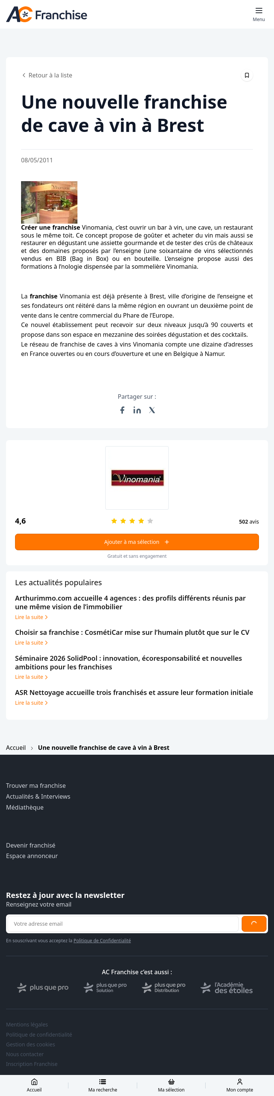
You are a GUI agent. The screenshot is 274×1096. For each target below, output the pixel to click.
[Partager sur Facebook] (122, 410)
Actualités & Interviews (38, 797)
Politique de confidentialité (39, 1034)
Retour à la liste (46, 75)
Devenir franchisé (30, 845)
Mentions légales (27, 1024)
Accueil (16, 747)
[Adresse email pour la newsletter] (123, 924)
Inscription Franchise (32, 1064)
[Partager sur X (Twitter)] (152, 410)
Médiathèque (25, 807)
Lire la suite (32, 617)
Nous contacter (25, 1054)
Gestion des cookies (30, 1044)
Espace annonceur (32, 856)
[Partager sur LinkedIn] (137, 410)
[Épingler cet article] (247, 75)
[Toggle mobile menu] (259, 14)
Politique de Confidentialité (102, 940)
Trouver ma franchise (36, 786)
